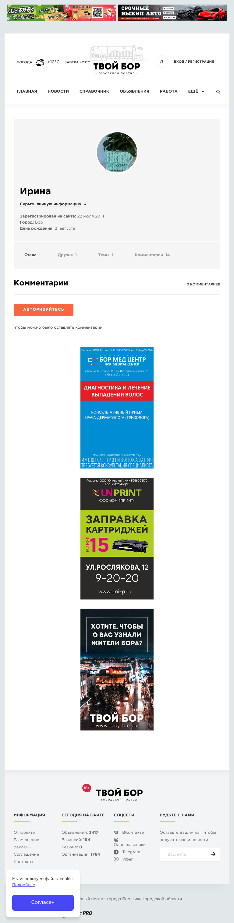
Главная (27, 92)
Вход (179, 61)
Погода (24, 62)
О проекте (24, 833)
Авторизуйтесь (43, 310)
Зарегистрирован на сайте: (48, 216)
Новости (58, 92)
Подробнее (23, 885)
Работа (169, 92)
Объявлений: (80, 833)
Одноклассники (130, 845)
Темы (105, 256)
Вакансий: (76, 840)
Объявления (134, 92)
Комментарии (152, 256)
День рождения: (37, 229)
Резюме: (72, 847)
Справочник (94, 92)
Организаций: (81, 855)
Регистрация (201, 61)
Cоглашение (26, 855)
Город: (27, 223)
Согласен (43, 902)
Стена (30, 255)
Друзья (67, 256)
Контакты (23, 862)
